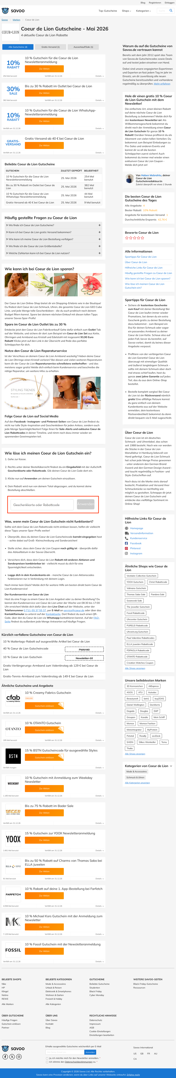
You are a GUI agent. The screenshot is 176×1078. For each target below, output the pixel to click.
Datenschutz (95, 1020)
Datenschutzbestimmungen (78, 1061)
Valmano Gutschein (136, 588)
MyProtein (152, 729)
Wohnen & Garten (55, 995)
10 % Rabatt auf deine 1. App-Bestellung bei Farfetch (64, 889)
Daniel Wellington (135, 704)
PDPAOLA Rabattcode (138, 650)
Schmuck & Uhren (135, 777)
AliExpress (153, 686)
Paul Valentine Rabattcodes (140, 638)
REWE (5, 998)
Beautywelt (132, 698)
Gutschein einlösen (11, 1023)
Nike (4, 984)
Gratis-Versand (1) (51, 47)
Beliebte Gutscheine (99, 984)
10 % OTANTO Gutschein (43, 723)
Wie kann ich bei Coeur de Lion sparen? (147, 278)
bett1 (146, 698)
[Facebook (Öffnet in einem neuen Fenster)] (5, 1056)
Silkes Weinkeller (147, 742)
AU (155, 1053)
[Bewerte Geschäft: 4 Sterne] (139, 238)
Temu (164, 742)
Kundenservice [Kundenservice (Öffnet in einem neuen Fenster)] (136, 538)
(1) (83, 47)
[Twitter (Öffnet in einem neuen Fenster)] (12, 1056)
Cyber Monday (96, 995)
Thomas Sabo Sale (136, 594)
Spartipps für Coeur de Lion (141, 256)
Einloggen (169, 2)
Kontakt (49, 1023)
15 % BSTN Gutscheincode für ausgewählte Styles (61, 750)
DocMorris (155, 704)
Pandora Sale (157, 594)
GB (141, 1053)
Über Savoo (51, 1020)
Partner (5, 1027)
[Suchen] (164, 11)
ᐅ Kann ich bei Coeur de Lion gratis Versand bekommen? (38, 232)
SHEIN (130, 742)
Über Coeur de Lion (136, 262)
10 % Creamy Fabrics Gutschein (48, 693)
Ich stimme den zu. (71, 1061)
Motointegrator (134, 729)
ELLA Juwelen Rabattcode (140, 644)
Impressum (95, 1023)
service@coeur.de (74, 610)
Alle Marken (8, 1004)
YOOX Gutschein (135, 582)
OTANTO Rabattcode (137, 656)
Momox (130, 723)
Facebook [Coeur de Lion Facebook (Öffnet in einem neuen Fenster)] (133, 543)
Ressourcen (139, 987)
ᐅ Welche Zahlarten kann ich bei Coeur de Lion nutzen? (38, 253)
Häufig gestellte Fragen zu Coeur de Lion (148, 273)
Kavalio (144, 717)
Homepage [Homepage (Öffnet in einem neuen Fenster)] (134, 528)
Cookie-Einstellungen (99, 1031)
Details (100, 76)
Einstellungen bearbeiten (101, 1035)
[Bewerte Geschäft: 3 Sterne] (135, 238)
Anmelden (90, 1052)
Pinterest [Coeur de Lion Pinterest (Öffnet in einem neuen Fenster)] (133, 548)
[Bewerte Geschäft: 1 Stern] (127, 238)
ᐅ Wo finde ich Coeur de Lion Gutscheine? (30, 225)
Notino (5, 995)
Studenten (94, 987)
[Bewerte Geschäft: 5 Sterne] (142, 238)
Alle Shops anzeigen (135, 668)
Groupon (131, 717)
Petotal (130, 736)
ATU (140, 692)
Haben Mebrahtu (151, 175)
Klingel (5, 991)
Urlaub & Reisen (54, 987)
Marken (16, 19)
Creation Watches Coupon (140, 662)
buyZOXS (159, 698)
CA (135, 1058)
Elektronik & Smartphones (58, 991)
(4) (18, 47)
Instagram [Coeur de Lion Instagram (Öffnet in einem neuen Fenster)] (133, 553)
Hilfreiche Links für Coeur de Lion (143, 267)
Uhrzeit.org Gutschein (137, 631)
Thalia (130, 748)
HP (3, 987)
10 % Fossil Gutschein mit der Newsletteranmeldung (63, 944)
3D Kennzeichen (135, 686)
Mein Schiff (159, 717)
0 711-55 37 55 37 (35, 610)
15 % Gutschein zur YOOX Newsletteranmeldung (60, 833)
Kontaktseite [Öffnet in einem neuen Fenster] (53, 614)
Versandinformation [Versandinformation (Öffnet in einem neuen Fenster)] (139, 533)
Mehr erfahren (162, 83)
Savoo (5, 19)
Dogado (130, 711)
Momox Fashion (147, 723)
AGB (91, 1027)
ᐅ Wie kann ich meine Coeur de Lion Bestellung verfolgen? (39, 239)
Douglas (144, 711)
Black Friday (95, 991)
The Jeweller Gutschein (138, 606)
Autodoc (152, 692)
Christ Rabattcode (158, 582)
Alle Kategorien (53, 1004)
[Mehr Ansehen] (170, 766)
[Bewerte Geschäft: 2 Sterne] (131, 238)
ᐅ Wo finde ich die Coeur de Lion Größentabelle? (34, 246)
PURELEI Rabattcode (137, 625)
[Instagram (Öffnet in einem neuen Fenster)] (19, 1056)
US (135, 1053)
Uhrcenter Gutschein (137, 619)
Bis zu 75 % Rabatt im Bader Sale (49, 806)
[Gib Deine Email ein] (64, 1052)
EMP (156, 711)
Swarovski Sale (134, 600)
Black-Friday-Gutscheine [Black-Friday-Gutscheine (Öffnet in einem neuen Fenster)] (145, 984)
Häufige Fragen (9, 1020)
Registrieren (155, 2)
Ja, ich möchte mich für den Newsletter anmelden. (73, 1058)
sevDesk (156, 736)
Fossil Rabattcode (136, 613)
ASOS (130, 692)
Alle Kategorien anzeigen (137, 782)
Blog (143, 2)
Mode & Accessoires (137, 771)
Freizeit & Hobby (54, 998)
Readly (142, 736)
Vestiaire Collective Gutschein (141, 575)
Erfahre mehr (133, 1074)
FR (148, 1053)
